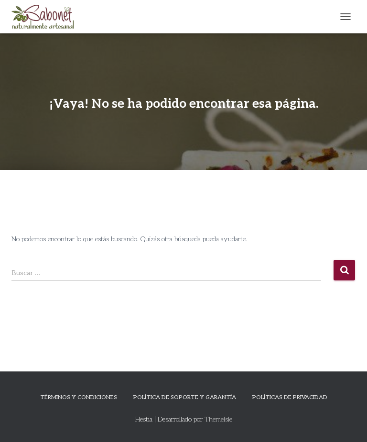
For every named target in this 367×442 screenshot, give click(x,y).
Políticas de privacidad (289, 397)
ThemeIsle (218, 419)
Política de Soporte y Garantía (184, 397)
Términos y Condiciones (78, 397)
